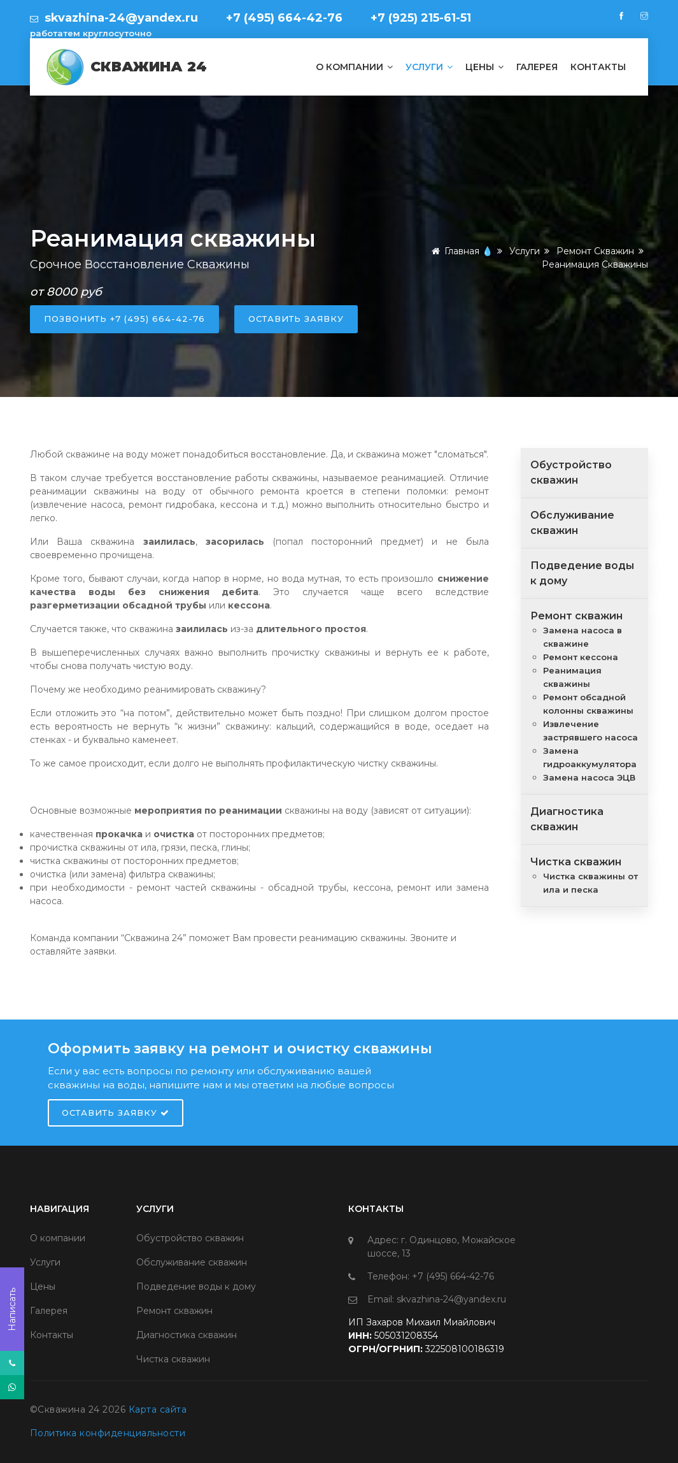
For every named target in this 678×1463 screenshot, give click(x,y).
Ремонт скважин (595, 251)
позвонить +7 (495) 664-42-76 (124, 319)
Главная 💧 (460, 251)
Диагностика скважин (186, 1335)
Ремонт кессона (580, 657)
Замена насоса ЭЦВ (589, 777)
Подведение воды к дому (196, 1286)
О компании (354, 67)
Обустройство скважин (190, 1238)
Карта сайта (158, 1409)
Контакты (598, 67)
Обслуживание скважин (191, 1262)
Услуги (429, 67)
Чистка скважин (575, 862)
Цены (484, 67)
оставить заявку (296, 319)
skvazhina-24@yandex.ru (119, 18)
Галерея (537, 67)
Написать (12, 1309)
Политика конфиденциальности (108, 1433)
